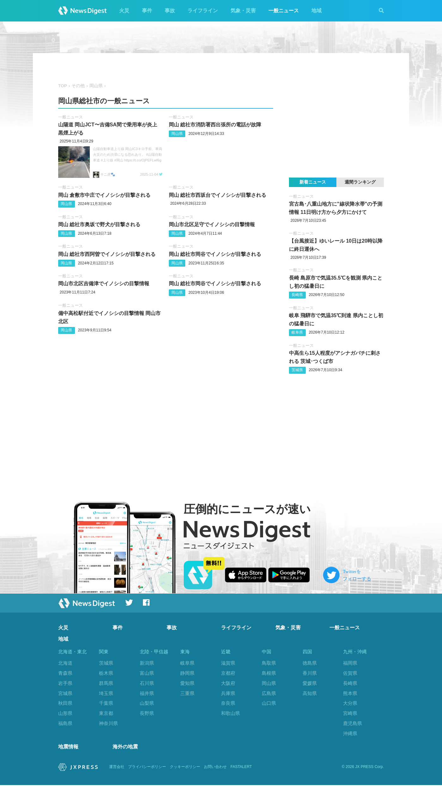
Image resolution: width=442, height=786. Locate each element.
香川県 (310, 673)
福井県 (147, 693)
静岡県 (187, 673)
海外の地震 (125, 747)
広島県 (269, 693)
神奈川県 (108, 723)
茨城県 (297, 370)
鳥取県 (269, 663)
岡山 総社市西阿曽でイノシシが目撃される (107, 254)
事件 (147, 10)
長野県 (147, 713)
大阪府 (228, 683)
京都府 (228, 673)
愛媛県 (310, 683)
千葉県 (106, 703)
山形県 (65, 713)
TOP (62, 85)
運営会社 (116, 767)
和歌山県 (230, 713)
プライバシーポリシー (147, 767)
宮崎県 (350, 713)
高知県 (310, 693)
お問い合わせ (215, 767)
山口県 (269, 703)
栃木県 (106, 673)
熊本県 (350, 693)
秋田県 (65, 703)
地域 (316, 10)
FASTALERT (241, 767)
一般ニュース (283, 10)
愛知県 (187, 683)
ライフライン (202, 10)
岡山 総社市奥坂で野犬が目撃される (99, 224)
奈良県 (228, 703)
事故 (170, 10)
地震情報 (68, 747)
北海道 (65, 663)
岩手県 (65, 683)
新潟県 (147, 663)
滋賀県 (228, 663)
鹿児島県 (352, 723)
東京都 (106, 713)
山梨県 (147, 703)
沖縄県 (350, 733)
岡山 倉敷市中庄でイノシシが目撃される (104, 195)
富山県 (147, 673)
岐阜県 (297, 332)
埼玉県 (106, 693)
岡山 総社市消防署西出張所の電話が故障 (215, 124)
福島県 (65, 723)
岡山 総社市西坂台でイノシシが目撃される (217, 195)
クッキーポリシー (185, 767)
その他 (78, 85)
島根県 (269, 673)
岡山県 (96, 85)
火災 (124, 10)
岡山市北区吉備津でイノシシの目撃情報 (103, 283)
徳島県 (310, 663)
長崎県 (297, 295)
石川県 (147, 683)
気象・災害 (243, 10)
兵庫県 (228, 693)
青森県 (65, 673)
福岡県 (350, 663)
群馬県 (106, 683)
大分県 (350, 703)
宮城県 (65, 693)
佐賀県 (350, 673)
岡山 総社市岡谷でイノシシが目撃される (215, 254)
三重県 (187, 693)
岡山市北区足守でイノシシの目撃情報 (212, 224)
